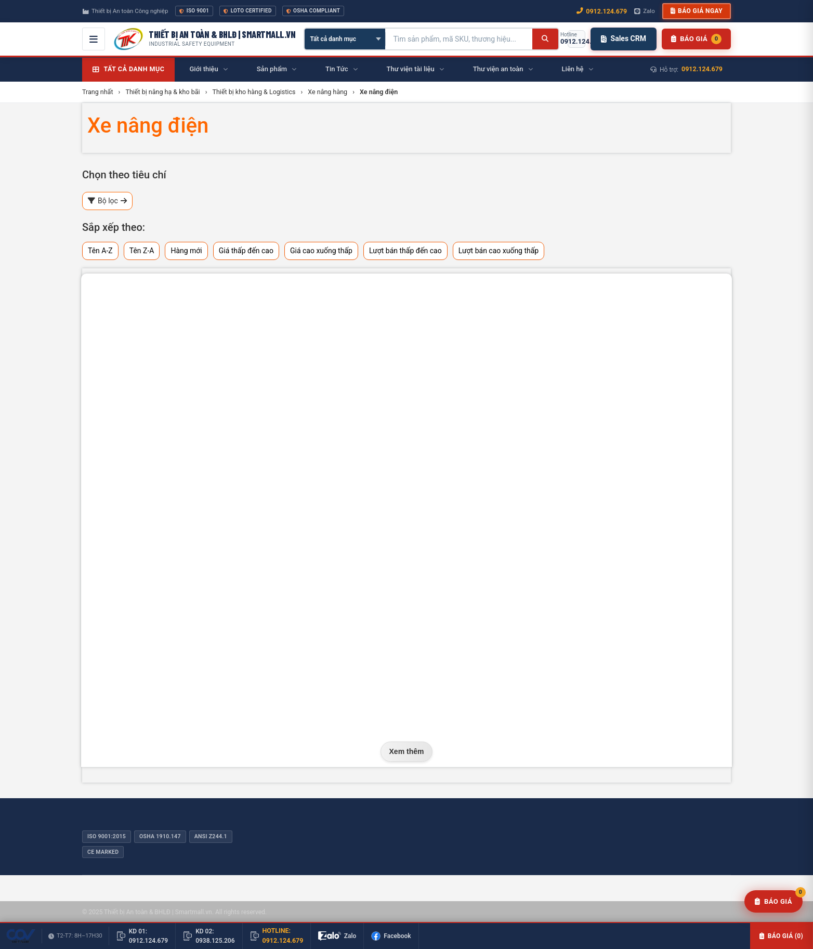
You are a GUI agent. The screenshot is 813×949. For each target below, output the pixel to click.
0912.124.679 (702, 69)
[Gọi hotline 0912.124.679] (576, 39)
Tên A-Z (100, 250)
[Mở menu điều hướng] (93, 39)
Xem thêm (406, 751)
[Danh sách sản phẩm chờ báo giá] (696, 39)
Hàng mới (186, 250)
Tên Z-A (141, 250)
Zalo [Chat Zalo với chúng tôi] (644, 11)
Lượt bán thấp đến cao (405, 250)
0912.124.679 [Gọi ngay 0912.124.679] (601, 11)
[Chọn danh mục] (345, 39)
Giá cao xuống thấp (321, 250)
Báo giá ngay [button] (697, 11)
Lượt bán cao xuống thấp (498, 250)
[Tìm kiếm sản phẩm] (459, 39)
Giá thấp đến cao (246, 250)
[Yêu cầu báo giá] (773, 901)
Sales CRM (623, 38)
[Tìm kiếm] (545, 39)
